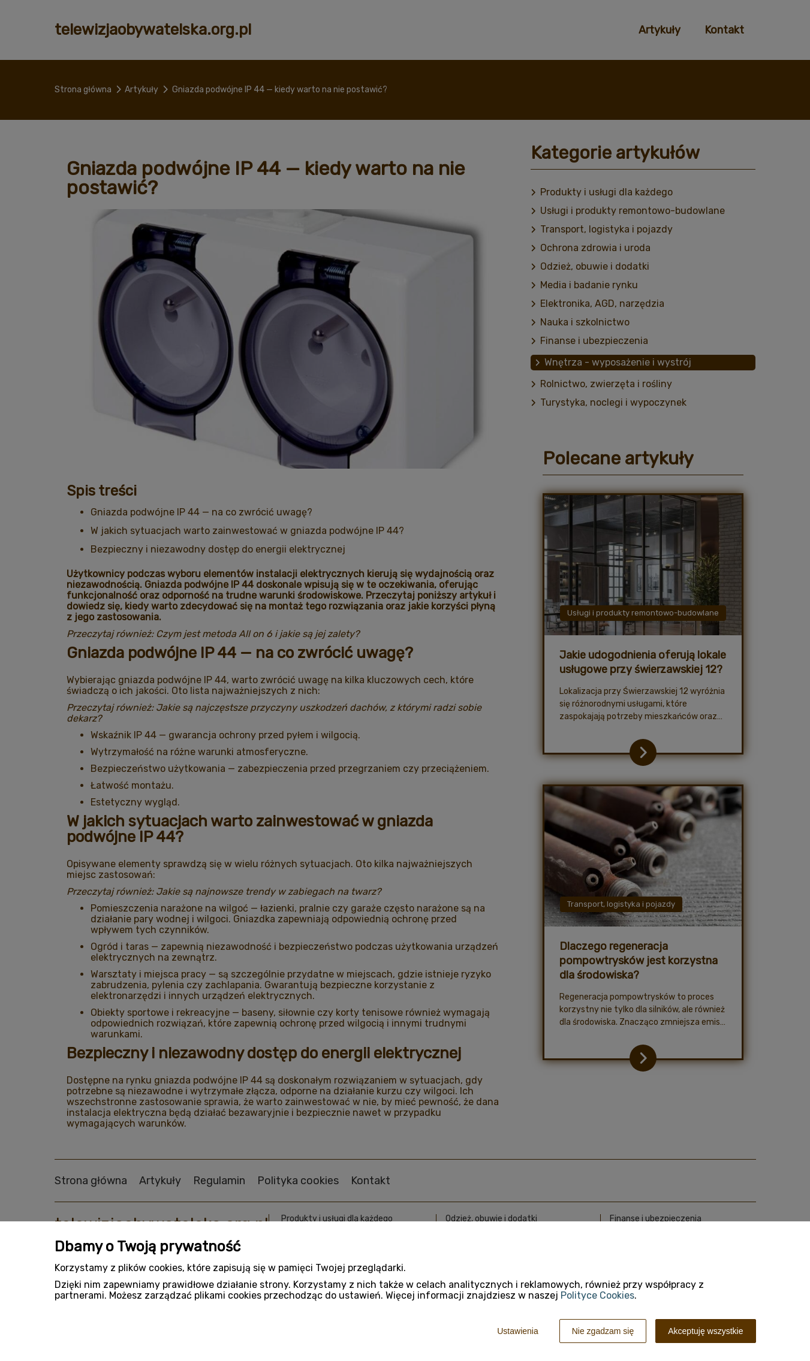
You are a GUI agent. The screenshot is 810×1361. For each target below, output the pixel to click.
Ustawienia (517, 1331)
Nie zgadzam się (603, 1331)
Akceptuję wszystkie (705, 1331)
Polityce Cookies (597, 1295)
